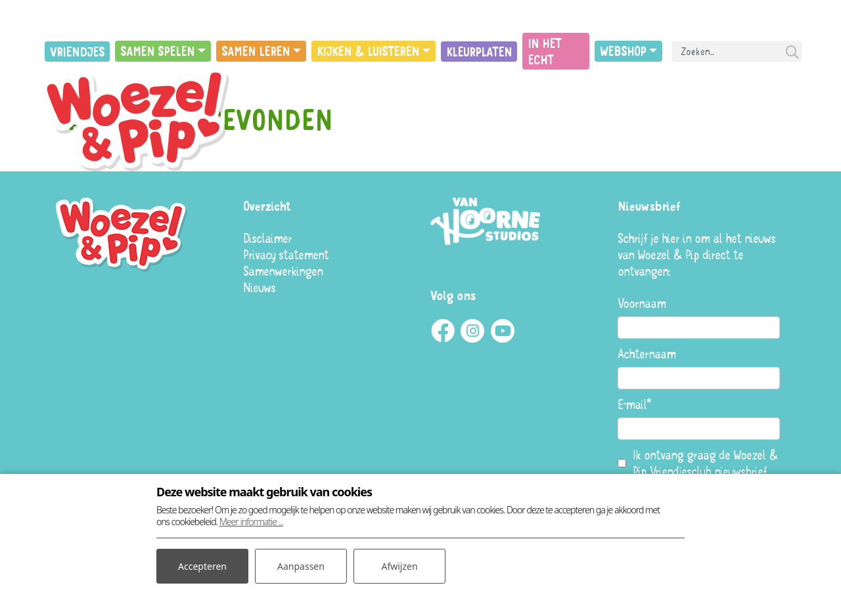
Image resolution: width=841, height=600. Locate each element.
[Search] (737, 51)
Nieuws (259, 287)
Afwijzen (399, 566)
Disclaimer (267, 238)
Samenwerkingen (283, 271)
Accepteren (202, 566)
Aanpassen (301, 566)
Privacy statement (286, 254)
